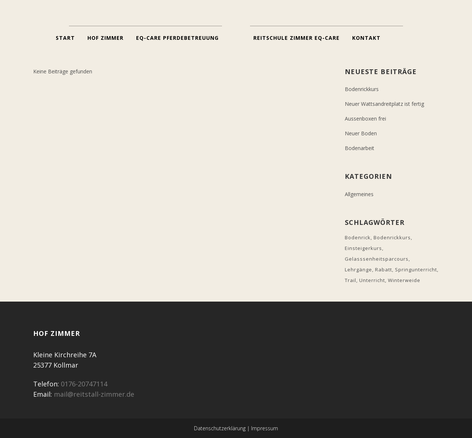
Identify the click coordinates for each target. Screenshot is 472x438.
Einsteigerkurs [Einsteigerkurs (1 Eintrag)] (363, 248)
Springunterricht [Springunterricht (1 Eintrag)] (416, 269)
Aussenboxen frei (365, 118)
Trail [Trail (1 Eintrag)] (350, 280)
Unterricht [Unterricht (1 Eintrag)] (372, 280)
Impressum (264, 428)
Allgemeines (359, 194)
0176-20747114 (84, 383)
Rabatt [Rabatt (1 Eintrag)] (383, 269)
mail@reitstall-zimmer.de (94, 394)
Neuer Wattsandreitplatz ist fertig (384, 103)
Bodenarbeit (359, 148)
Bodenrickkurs (362, 89)
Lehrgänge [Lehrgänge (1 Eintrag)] (358, 269)
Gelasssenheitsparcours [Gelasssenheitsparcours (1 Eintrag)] (377, 259)
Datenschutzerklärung (220, 428)
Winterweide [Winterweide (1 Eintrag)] (404, 280)
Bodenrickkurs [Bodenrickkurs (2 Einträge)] (392, 237)
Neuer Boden (361, 133)
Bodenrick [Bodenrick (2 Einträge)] (358, 237)
